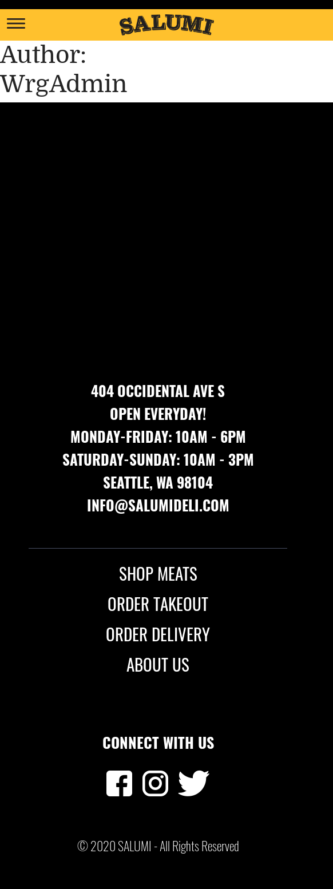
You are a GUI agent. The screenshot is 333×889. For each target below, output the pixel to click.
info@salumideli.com (158, 505)
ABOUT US (157, 664)
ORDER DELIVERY (158, 634)
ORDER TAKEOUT (158, 604)
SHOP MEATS (158, 573)
